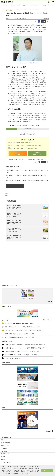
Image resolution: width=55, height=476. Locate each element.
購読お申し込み (4, 439)
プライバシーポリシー (6, 462)
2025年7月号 (46, 18)
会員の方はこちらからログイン (37, 153)
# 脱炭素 (44, 5)
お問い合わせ (4, 451)
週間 (48, 319)
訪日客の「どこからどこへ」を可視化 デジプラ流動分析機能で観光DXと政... (26, 176)
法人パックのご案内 (5, 442)
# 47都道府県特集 (15, 5)
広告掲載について (5, 453)
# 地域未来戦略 (34, 5)
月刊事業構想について (6, 437)
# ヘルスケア (5, 5)
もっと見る (47, 301)
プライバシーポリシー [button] (28, 473)
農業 (7, 195)
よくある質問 (4, 448)
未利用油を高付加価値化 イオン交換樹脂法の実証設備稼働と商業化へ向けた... (27, 181)
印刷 (43, 21)
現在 (44, 319)
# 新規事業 (24, 5)
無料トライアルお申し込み (18, 153)
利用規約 (3, 459)
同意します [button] (46, 470)
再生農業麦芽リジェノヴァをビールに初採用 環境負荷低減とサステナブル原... (27, 171)
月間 (52, 319)
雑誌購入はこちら (5, 445)
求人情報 (3, 456)
